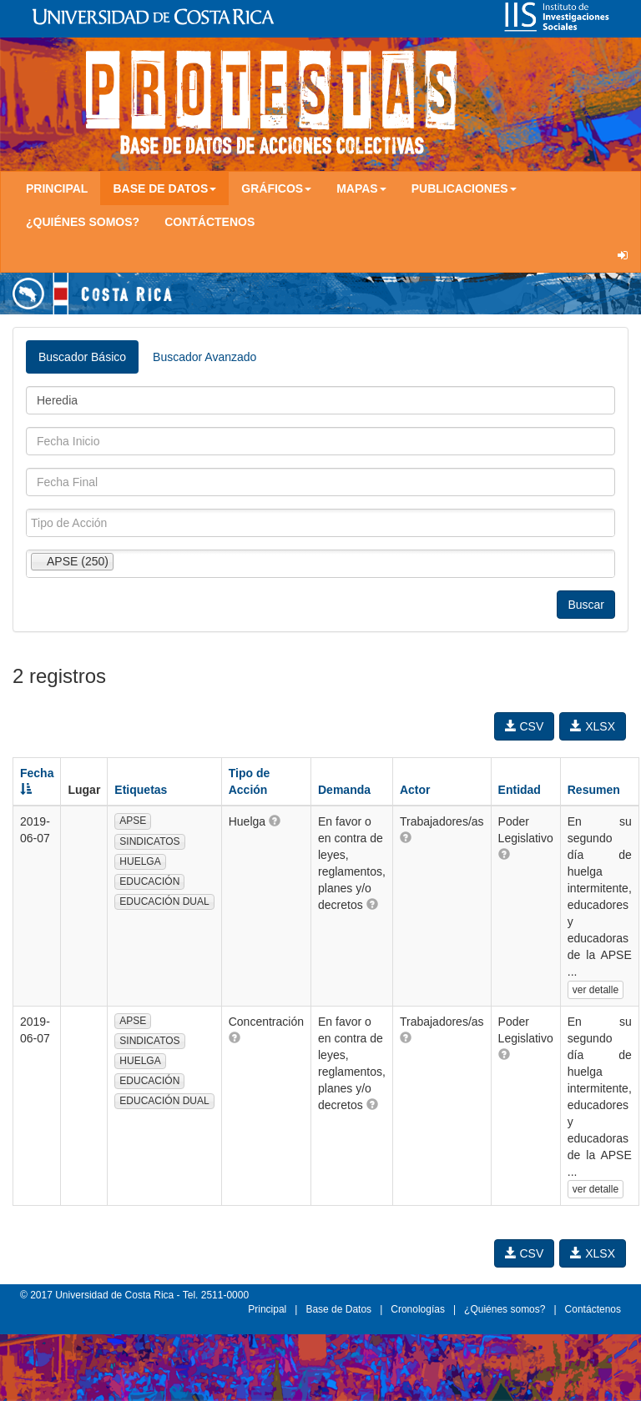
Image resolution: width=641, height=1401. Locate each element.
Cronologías (418, 1309)
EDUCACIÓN (149, 881)
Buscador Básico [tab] (82, 357)
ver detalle (595, 990)
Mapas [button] (361, 188)
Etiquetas (140, 789)
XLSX (592, 726)
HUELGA (139, 861)
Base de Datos (338, 1309)
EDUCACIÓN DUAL (164, 901)
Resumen (594, 789)
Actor (415, 789)
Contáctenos (209, 221)
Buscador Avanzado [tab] (204, 357)
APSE (132, 820)
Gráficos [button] (276, 188)
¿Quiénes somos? (82, 221)
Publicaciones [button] (464, 188)
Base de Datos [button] (164, 188)
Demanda (344, 789)
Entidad (519, 789)
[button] (274, 820)
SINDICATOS (149, 841)
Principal (57, 188)
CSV (524, 726)
